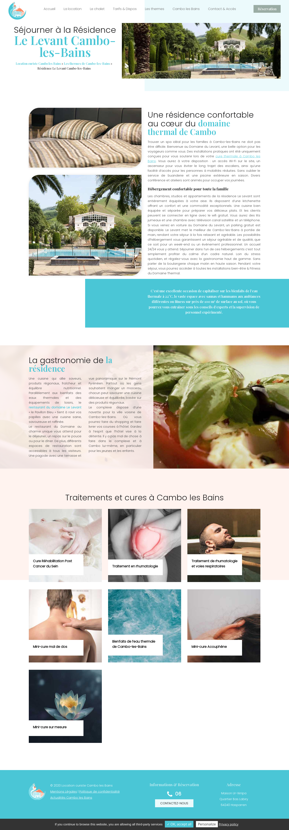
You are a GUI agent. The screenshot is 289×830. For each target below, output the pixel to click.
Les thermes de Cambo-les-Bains (87, 63)
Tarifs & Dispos (125, 8)
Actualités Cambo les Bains (71, 798)
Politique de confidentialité (99, 791)
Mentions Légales (63, 791)
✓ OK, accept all (179, 824)
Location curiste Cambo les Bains (38, 63)
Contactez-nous (174, 803)
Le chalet (97, 8)
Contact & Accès (222, 8)
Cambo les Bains (186, 8)
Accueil (49, 8)
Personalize (207, 824)
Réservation (267, 9)
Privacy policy (228, 824)
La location (73, 8)
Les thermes (154, 8)
